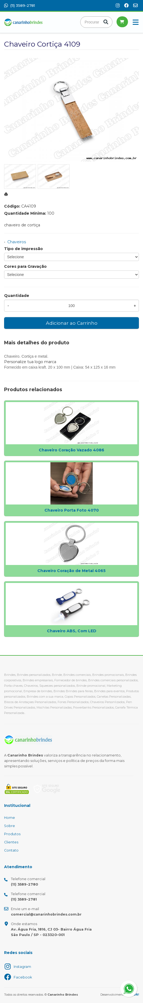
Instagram (22, 967)
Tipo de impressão (23, 248)
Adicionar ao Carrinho (71, 323)
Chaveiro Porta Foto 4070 (71, 510)
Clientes (11, 842)
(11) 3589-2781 (19, 5)
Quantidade (16, 295)
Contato (11, 850)
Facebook (23, 977)
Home (9, 818)
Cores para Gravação (25, 266)
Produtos (12, 834)
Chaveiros (16, 241)
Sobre (9, 826)
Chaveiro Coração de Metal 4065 (71, 570)
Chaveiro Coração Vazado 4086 (71, 450)
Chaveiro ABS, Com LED (71, 630)
